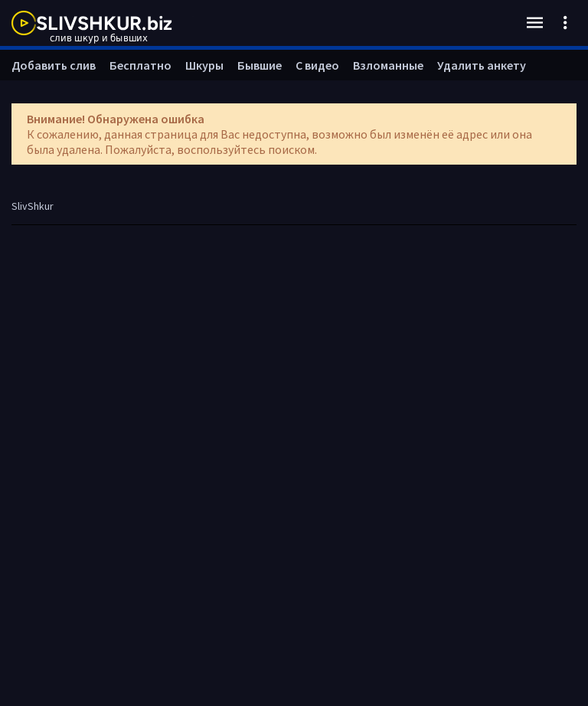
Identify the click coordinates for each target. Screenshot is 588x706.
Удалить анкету (481, 65)
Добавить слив (53, 65)
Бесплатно (140, 65)
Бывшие (259, 65)
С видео (317, 65)
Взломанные (388, 65)
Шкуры (204, 65)
